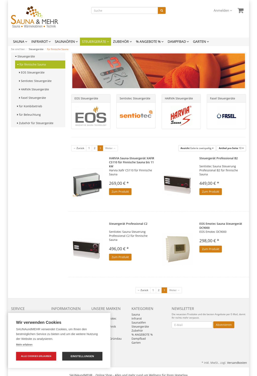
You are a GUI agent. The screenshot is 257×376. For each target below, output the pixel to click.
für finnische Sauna (31, 64)
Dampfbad (178, 41)
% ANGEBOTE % (150, 41)
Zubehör (122, 41)
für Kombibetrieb (29, 106)
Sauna (20, 41)
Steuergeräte (95, 41)
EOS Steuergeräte (32, 72)
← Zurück (78, 148)
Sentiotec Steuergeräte (35, 81)
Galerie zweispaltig (197, 148)
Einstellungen (82, 356)
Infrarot (41, 41)
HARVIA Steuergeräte (34, 89)
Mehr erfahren (24, 344)
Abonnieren (224, 325)
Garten (201, 41)
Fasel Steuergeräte (32, 98)
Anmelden (223, 10)
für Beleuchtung (29, 114)
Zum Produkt (120, 191)
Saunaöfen (66, 41)
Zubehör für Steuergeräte (35, 123)
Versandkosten (237, 363)
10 (231, 148)
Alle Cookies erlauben (36, 356)
